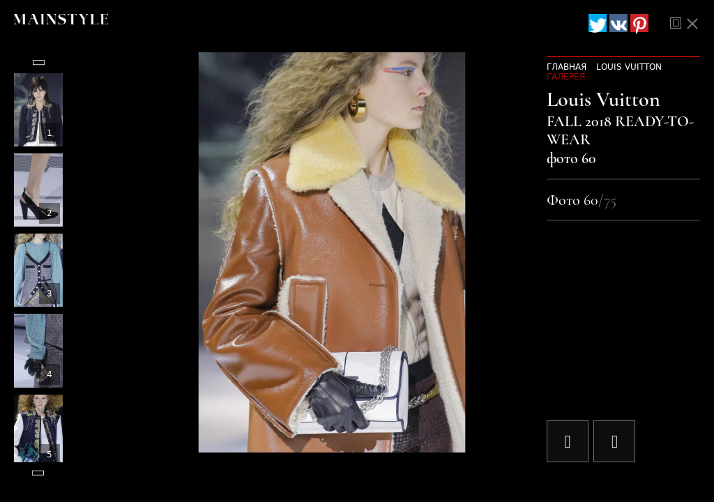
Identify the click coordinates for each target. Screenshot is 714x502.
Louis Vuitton (629, 67)
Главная (566, 67)
